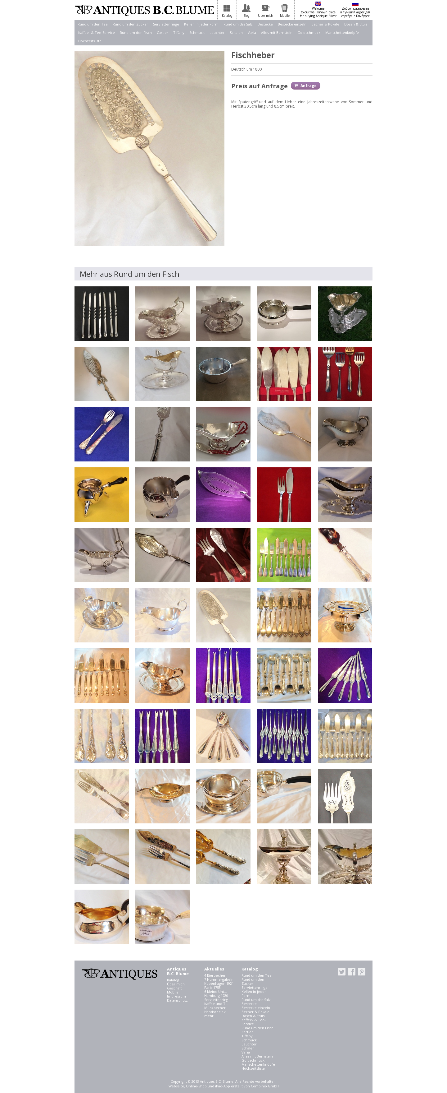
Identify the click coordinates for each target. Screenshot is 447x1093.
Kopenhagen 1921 (219, 983)
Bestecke (265, 24)
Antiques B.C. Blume (144, 10)
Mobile (172, 992)
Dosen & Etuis (355, 24)
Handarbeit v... (216, 1011)
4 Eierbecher (215, 975)
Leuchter (217, 32)
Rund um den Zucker (130, 24)
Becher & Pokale (325, 24)
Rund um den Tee (93, 24)
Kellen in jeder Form (201, 24)
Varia (252, 32)
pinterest (361, 971)
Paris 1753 (212, 987)
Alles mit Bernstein (276, 32)
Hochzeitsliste (90, 41)
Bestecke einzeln (292, 24)
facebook (351, 971)
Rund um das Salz (238, 24)
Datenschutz (177, 1000)
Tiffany (178, 32)
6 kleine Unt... (215, 991)
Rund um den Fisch (136, 32)
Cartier (162, 32)
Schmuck (197, 32)
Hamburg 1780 (216, 995)
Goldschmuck (308, 32)
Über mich (176, 984)
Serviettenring (216, 999)
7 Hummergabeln (218, 979)
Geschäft (174, 988)
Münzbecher (215, 1007)
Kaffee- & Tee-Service (96, 32)
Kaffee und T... (216, 1003)
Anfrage (308, 85)
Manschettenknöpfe (342, 32)
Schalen (236, 32)
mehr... (210, 1015)
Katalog (173, 980)
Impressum (176, 996)
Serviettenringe (166, 24)
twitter (341, 971)
